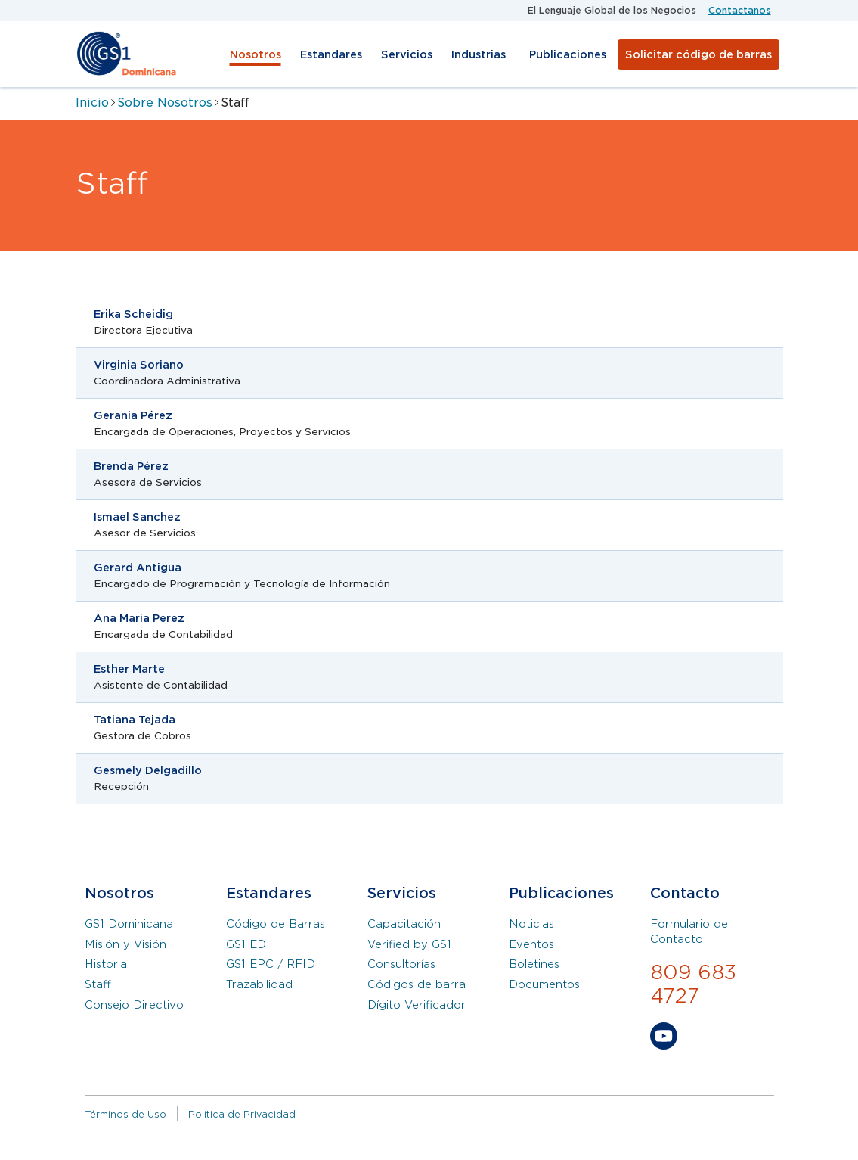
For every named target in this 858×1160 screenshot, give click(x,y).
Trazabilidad (259, 984)
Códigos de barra (416, 984)
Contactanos (739, 10)
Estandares (331, 54)
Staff (98, 984)
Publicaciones (567, 54)
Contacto (685, 893)
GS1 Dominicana (129, 924)
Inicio (92, 102)
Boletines (534, 964)
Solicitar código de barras (698, 54)
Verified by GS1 (409, 944)
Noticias (531, 924)
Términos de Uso (125, 1114)
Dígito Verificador (416, 1005)
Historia (106, 964)
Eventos (531, 944)
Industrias (478, 54)
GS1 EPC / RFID (270, 964)
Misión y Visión (125, 944)
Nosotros (255, 54)
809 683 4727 (693, 984)
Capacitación (404, 924)
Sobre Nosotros (164, 102)
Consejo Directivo (134, 1005)
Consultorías (401, 964)
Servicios (406, 54)
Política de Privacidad (242, 1114)
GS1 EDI (248, 944)
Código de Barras (275, 924)
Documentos (544, 984)
